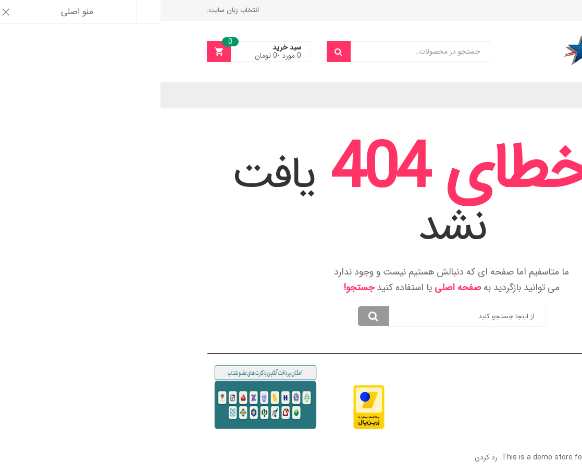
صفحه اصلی (297, 287)
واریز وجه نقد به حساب (498, 10)
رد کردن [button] (325, 457)
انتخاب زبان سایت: (72, 10)
